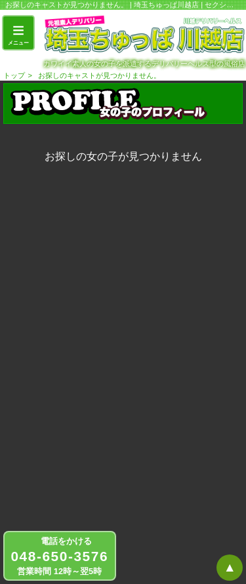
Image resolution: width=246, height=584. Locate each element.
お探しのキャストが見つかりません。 (99, 75)
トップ (14, 75)
